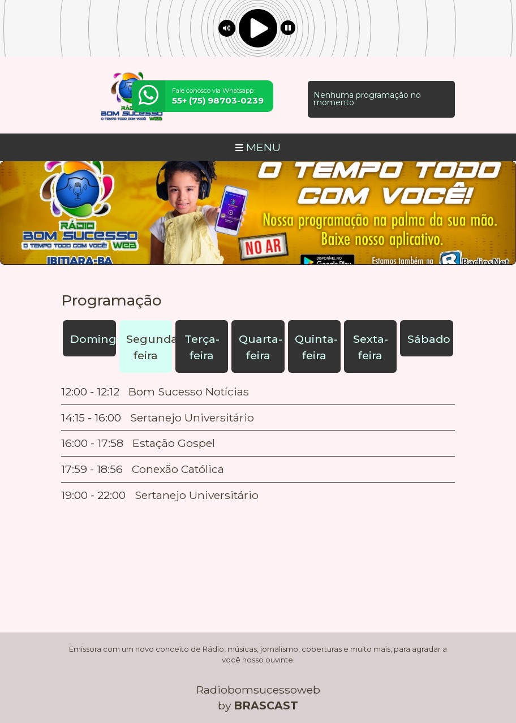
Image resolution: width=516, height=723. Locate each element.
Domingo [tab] (93, 339)
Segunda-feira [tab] (149, 347)
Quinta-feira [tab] (316, 347)
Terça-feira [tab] (202, 347)
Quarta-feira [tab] (260, 347)
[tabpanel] (258, 443)
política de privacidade (232, 696)
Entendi (472, 679)
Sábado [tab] (428, 339)
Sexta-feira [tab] (370, 347)
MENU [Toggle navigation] (258, 147)
